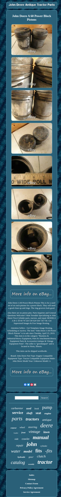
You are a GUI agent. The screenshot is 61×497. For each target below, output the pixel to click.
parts (17, 418)
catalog (18, 462)
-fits (48, 450)
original (13, 428)
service (17, 413)
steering (32, 427)
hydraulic (21, 457)
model (28, 451)
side (16, 439)
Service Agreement (31, 492)
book (36, 408)
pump (47, 407)
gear (31, 457)
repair (19, 445)
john (32, 444)
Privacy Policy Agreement (31, 488)
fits (38, 450)
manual (41, 437)
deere (46, 425)
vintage (34, 431)
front (23, 432)
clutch (41, 456)
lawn (46, 432)
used (28, 408)
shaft (29, 413)
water (15, 451)
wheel (22, 427)
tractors (32, 419)
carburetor (17, 408)
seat (38, 413)
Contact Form (31, 483)
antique (47, 419)
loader (16, 433)
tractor (45, 462)
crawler (25, 438)
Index (31, 475)
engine (47, 413)
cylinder (43, 446)
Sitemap (31, 479)
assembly (31, 464)
